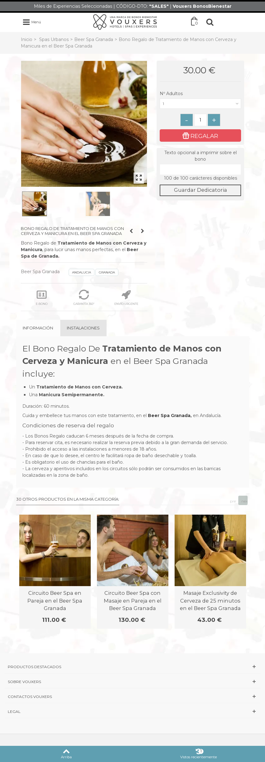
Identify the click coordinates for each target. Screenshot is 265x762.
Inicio (26, 39)
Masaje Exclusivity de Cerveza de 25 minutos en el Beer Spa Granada (210, 600)
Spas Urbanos (54, 39)
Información (38, 327)
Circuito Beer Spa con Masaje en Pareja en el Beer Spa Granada (133, 600)
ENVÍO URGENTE (126, 297)
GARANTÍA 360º (83, 297)
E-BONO (42, 297)
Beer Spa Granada (93, 39)
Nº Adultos (172, 93)
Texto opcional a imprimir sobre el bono (200, 156)
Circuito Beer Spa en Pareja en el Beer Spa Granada (54, 600)
